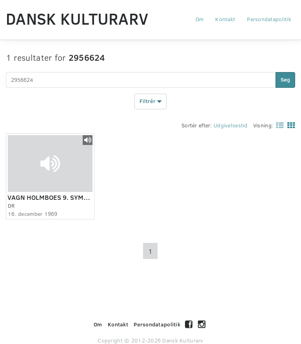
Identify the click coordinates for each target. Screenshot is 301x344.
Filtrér (150, 101)
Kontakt (225, 19)
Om (200, 19)
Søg (285, 79)
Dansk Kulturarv (77, 18)
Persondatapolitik (269, 19)
